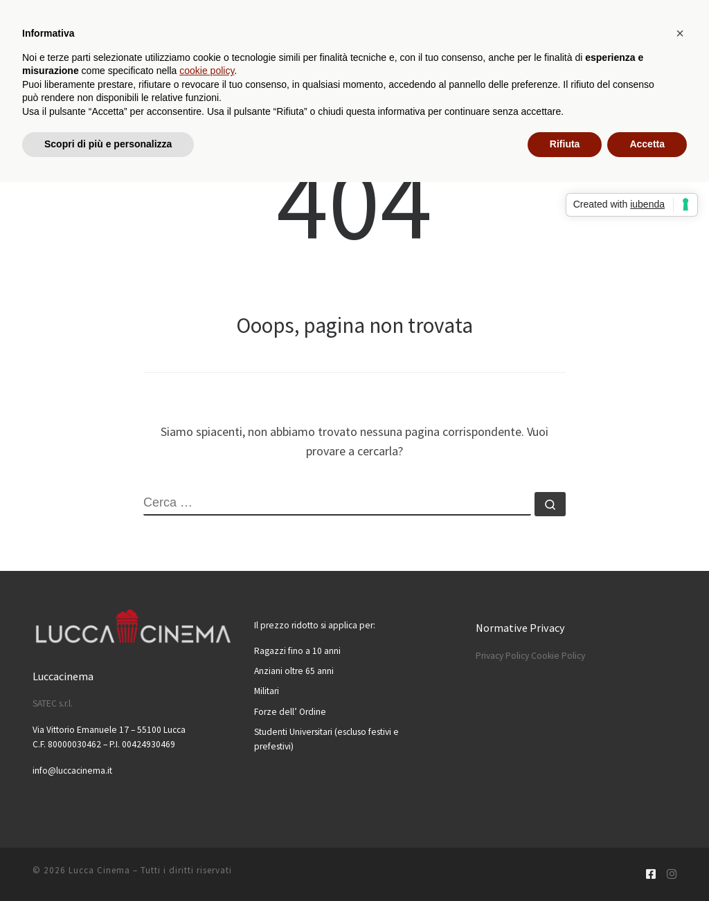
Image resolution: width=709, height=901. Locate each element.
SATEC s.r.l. (53, 703)
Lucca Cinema (99, 870)
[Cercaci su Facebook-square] (651, 874)
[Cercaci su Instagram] (671, 874)
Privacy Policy (502, 656)
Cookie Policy (558, 656)
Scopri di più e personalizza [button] (108, 143)
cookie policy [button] (206, 70)
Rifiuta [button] (565, 143)
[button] (680, 33)
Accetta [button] (647, 143)
